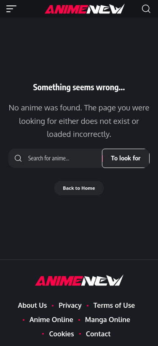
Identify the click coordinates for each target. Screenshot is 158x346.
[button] (13, 8)
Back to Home (79, 188)
